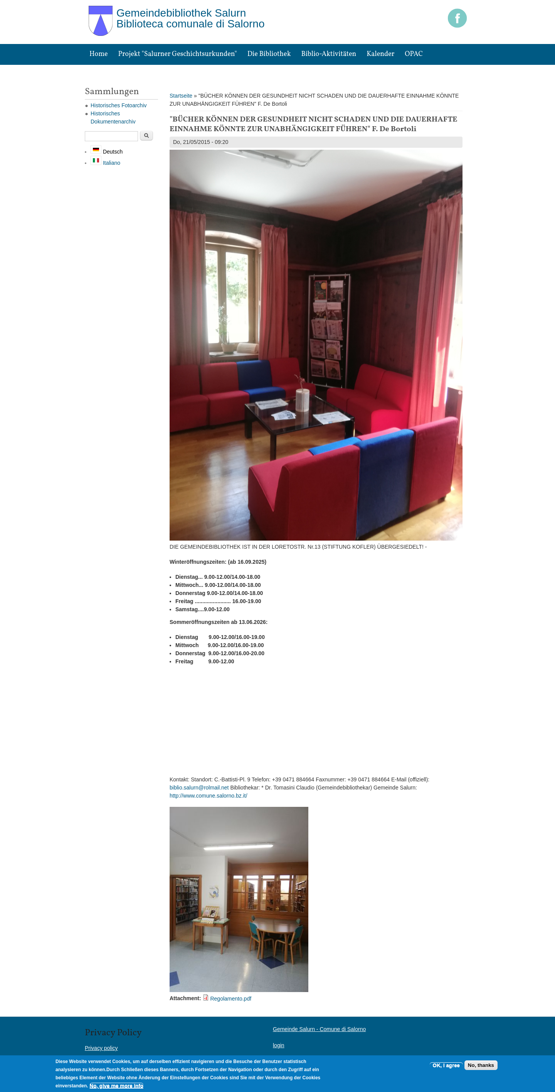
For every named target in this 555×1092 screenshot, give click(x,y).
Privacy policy (101, 1048)
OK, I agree (446, 1065)
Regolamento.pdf (230, 999)
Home (98, 54)
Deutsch (107, 152)
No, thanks (481, 1065)
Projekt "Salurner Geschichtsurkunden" (177, 54)
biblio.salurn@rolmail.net (199, 787)
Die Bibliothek (269, 54)
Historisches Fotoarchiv (119, 105)
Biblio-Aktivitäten (328, 54)
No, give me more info (116, 1086)
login (278, 1045)
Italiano (105, 163)
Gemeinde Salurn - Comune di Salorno (319, 1029)
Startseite (181, 96)
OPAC (414, 54)
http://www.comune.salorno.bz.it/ (208, 796)
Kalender (380, 54)
